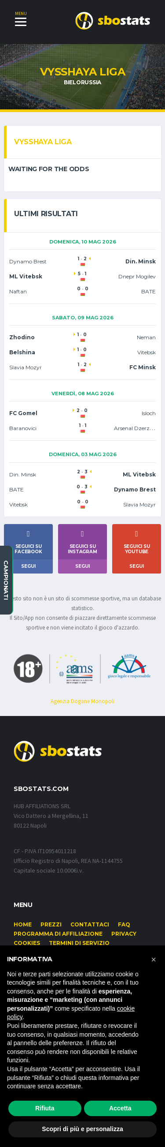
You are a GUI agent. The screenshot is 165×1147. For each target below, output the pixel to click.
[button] (154, 959)
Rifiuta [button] (45, 1108)
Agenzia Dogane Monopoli (82, 701)
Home (23, 924)
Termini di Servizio (79, 943)
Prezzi (51, 924)
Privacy (123, 933)
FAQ (124, 924)
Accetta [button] (120, 1108)
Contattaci (89, 924)
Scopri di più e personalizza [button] (82, 1128)
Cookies (27, 943)
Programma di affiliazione (58, 933)
